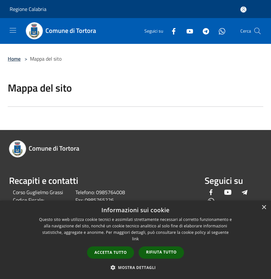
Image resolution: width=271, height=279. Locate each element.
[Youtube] (187, 30)
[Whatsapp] (219, 30)
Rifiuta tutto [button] (161, 252)
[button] (135, 267)
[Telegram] (203, 30)
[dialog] (135, 240)
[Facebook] (171, 30)
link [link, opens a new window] (135, 239)
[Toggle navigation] (13, 30)
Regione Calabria (28, 9)
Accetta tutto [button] (110, 252)
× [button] (263, 207)
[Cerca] (257, 31)
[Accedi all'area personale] (243, 9)
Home (14, 59)
